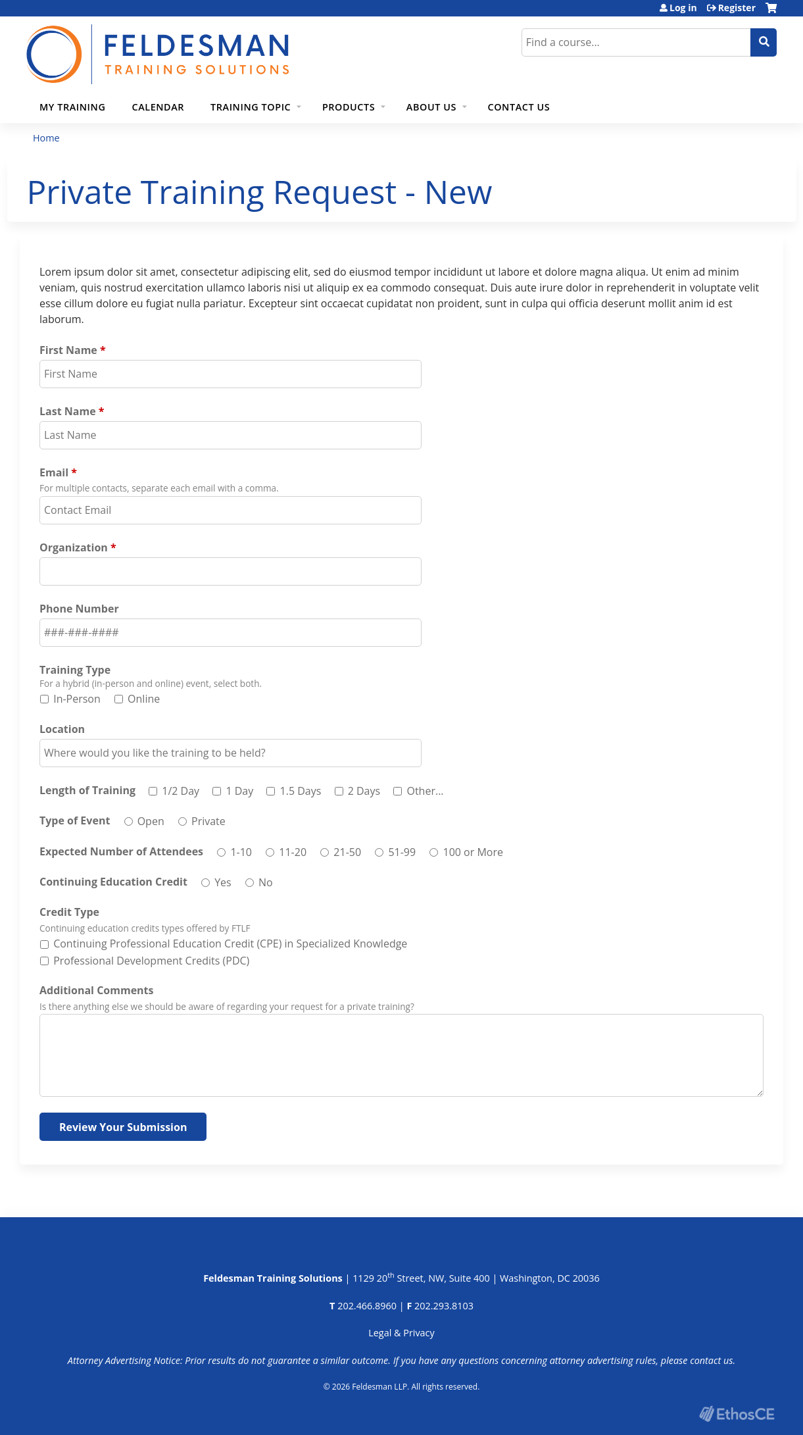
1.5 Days (301, 791)
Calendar (158, 107)
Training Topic (250, 107)
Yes (222, 882)
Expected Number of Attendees (121, 851)
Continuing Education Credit (113, 881)
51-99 (402, 852)
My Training (72, 107)
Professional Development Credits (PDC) (151, 960)
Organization (73, 547)
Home (46, 138)
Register (737, 8)
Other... (424, 791)
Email (53, 472)
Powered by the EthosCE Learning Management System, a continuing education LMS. (736, 1413)
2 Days (364, 791)
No (265, 882)
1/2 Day (180, 791)
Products (348, 107)
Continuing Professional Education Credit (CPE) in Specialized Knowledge (230, 943)
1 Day (239, 791)
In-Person (77, 699)
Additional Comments (96, 990)
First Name (68, 350)
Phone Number (79, 608)
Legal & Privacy (401, 1332)
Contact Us (519, 107)
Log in (683, 8)
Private (208, 821)
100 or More (472, 852)
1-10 (241, 852)
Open (150, 821)
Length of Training (87, 790)
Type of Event (74, 820)
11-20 (292, 852)
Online (144, 699)
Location (62, 729)
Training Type (74, 670)
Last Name (67, 411)
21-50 (347, 852)
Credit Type (69, 912)
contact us (711, 1360)
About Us (431, 107)
